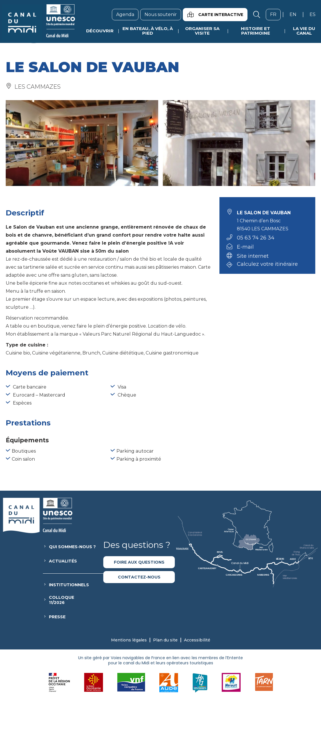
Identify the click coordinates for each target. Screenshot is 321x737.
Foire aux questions (139, 562)
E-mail (245, 247)
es (315, 14)
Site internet (253, 256)
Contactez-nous (139, 577)
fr (275, 14)
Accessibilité (197, 640)
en (295, 14)
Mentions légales (129, 640)
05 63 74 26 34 (255, 238)
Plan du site (165, 640)
